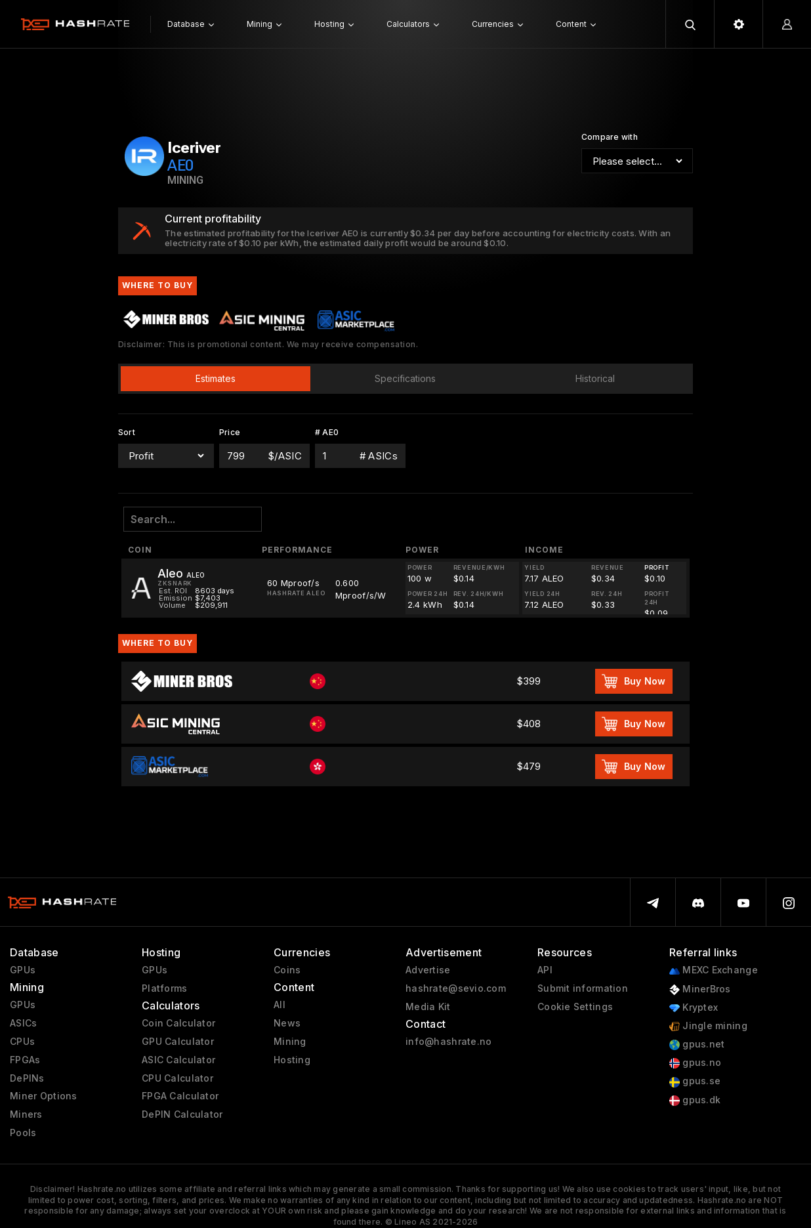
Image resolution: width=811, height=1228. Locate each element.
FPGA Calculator (180, 1096)
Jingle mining (708, 1026)
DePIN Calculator (182, 1114)
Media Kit (428, 1007)
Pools (23, 1133)
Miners (26, 1114)
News (287, 1023)
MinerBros (700, 989)
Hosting (292, 1060)
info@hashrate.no (448, 1041)
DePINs (27, 1078)
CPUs (22, 1041)
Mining (290, 1041)
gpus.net (697, 1044)
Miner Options (43, 1096)
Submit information (582, 988)
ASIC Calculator (178, 1060)
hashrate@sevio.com (456, 988)
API (544, 970)
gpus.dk (694, 1100)
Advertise (428, 970)
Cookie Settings (575, 1007)
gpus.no (695, 1063)
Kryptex (693, 1007)
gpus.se (694, 1081)
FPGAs (25, 1060)
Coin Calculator (178, 1023)
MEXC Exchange (713, 970)
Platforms (165, 988)
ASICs (23, 1023)
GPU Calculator (178, 1041)
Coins (287, 970)
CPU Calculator (177, 1078)
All (279, 1005)
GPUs (22, 970)
